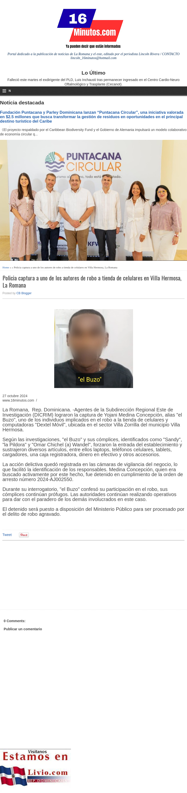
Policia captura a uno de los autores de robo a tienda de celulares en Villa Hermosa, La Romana (91, 281)
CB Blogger (24, 293)
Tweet (7, 535)
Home (5, 267)
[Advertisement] (41, 574)
